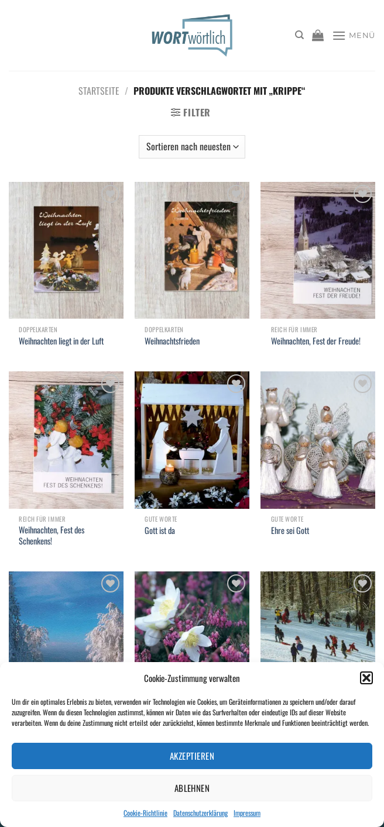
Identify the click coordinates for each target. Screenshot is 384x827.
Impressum (247, 813)
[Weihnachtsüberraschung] (317, 640)
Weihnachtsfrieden (172, 341)
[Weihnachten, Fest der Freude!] (317, 250)
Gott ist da (160, 530)
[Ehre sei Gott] (317, 440)
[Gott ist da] (192, 440)
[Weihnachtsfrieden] (192, 250)
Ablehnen (192, 787)
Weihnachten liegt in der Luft (61, 341)
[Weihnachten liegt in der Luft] (66, 250)
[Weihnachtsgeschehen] (66, 640)
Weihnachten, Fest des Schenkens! (51, 535)
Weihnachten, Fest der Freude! (316, 341)
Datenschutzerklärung (200, 813)
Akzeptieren (192, 755)
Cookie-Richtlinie (145, 813)
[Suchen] (299, 35)
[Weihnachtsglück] (192, 640)
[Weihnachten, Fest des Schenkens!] (66, 440)
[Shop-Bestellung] (192, 146)
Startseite (98, 91)
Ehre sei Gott (290, 530)
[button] (366, 678)
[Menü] (353, 35)
